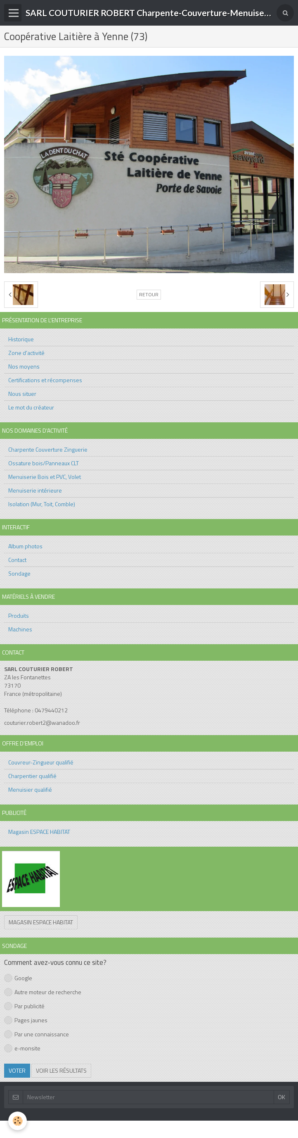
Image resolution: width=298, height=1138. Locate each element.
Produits (18, 615)
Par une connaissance (36, 1034)
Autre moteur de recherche (42, 992)
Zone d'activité (26, 352)
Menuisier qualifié (30, 789)
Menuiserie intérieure (35, 490)
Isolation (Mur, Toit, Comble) (41, 504)
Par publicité (24, 1006)
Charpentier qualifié (32, 775)
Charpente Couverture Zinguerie (48, 449)
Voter (17, 1070)
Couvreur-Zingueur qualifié (40, 762)
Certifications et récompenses (45, 380)
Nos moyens (24, 366)
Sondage (19, 573)
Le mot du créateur (31, 407)
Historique (21, 339)
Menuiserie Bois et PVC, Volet (44, 476)
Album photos (25, 546)
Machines (20, 629)
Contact (17, 559)
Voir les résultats (61, 1070)
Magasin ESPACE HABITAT (39, 831)
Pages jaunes (25, 1020)
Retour (148, 294)
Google (18, 978)
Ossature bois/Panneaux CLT (43, 463)
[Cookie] (17, 1121)
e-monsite (22, 1048)
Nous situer (22, 393)
